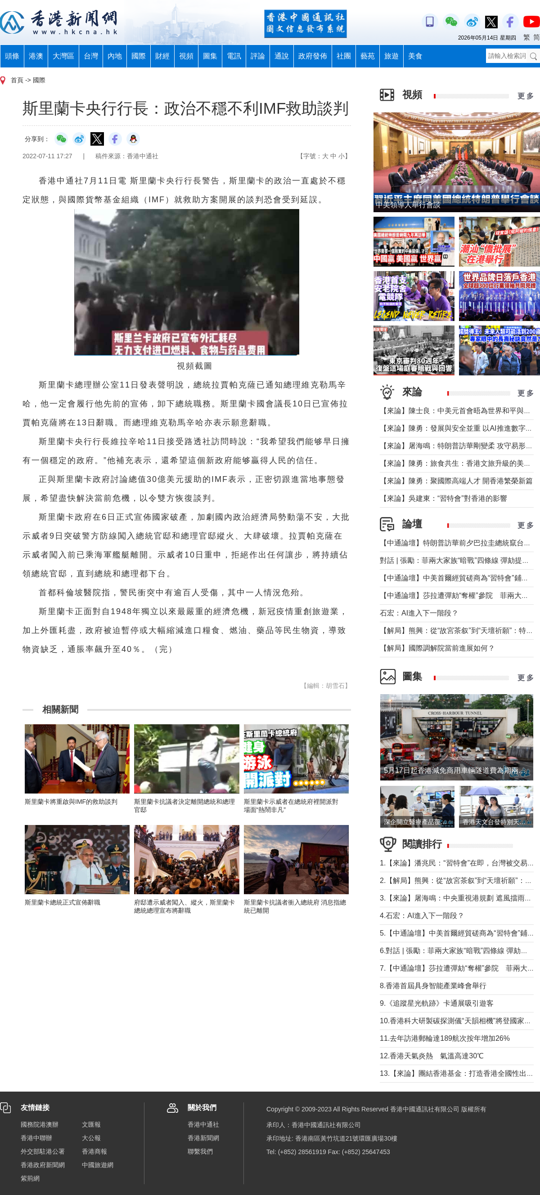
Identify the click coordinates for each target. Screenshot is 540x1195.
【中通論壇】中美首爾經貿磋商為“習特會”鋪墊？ (458, 578)
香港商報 (94, 1151)
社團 (344, 56)
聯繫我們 (200, 1151)
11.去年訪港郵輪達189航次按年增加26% (445, 1038)
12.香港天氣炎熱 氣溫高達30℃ (432, 1056)
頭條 (12, 56)
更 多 (526, 96)
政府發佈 (312, 56)
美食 (415, 56)
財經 (162, 56)
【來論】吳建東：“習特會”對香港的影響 (443, 498)
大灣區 (63, 56)
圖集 (210, 56)
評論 (258, 56)
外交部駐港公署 (43, 1151)
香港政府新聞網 (43, 1164)
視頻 (186, 56)
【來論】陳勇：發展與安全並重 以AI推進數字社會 (460, 428)
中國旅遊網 (97, 1164)
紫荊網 (30, 1178)
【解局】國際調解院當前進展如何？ (437, 648)
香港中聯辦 (36, 1137)
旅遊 (391, 56)
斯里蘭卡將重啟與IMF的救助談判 (71, 801)
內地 (115, 56)
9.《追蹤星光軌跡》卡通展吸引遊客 (437, 1003)
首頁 (17, 80)
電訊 (234, 56)
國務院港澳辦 (39, 1124)
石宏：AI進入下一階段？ (419, 613)
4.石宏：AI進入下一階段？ (422, 915)
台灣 (91, 56)
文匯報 (91, 1124)
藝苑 (367, 56)
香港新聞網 (203, 1137)
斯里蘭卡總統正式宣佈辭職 (62, 902)
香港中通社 (203, 1124)
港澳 (36, 56)
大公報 (91, 1137)
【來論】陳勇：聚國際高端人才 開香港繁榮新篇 (456, 481)
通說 (281, 56)
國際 (138, 56)
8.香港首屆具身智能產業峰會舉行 (433, 986)
